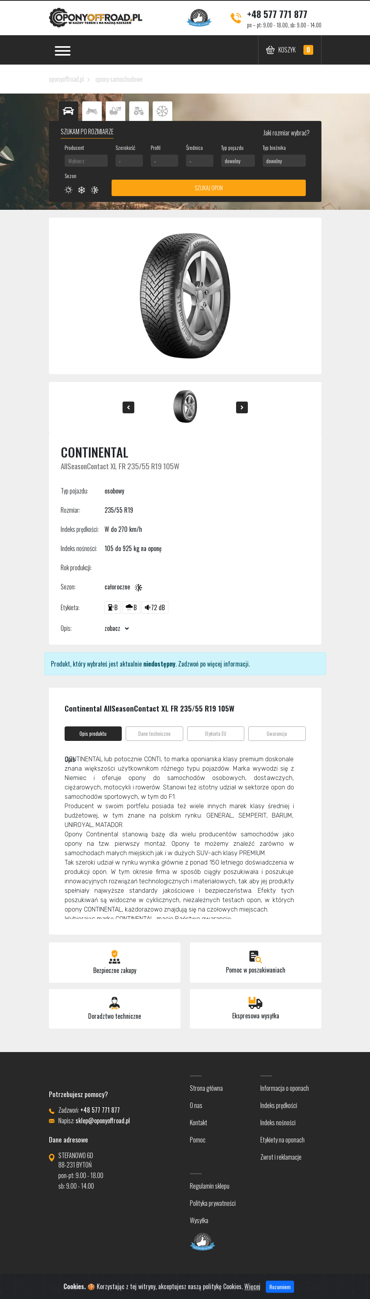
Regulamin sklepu (209, 1186)
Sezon (70, 175)
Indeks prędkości (278, 1105)
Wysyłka (199, 1220)
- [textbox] (120, 161)
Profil (156, 147)
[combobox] (86, 161)
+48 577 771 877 (277, 14)
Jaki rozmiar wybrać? (286, 132)
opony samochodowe (119, 79)
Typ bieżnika (274, 147)
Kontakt (198, 1122)
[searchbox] (86, 161)
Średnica (194, 147)
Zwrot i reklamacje (280, 1157)
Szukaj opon (209, 188)
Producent (74, 147)
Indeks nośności (278, 1122)
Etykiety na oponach (282, 1139)
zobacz (117, 628)
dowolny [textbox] (232, 161)
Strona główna (206, 1088)
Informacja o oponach (284, 1088)
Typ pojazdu (232, 147)
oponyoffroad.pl (66, 79)
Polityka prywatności (213, 1203)
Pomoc (198, 1139)
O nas (196, 1105)
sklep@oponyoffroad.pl (103, 1120)
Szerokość (125, 147)
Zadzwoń (188, 663)
